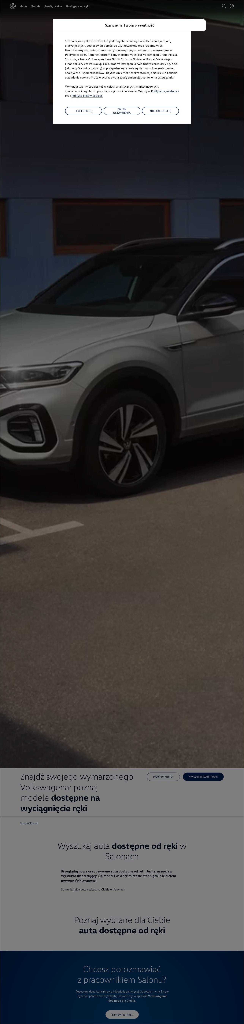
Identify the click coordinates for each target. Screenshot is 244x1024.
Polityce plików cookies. (87, 95)
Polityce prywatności (165, 91)
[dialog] (122, 512)
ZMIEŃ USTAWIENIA (122, 111)
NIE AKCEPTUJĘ (160, 111)
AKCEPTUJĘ (83, 111)
